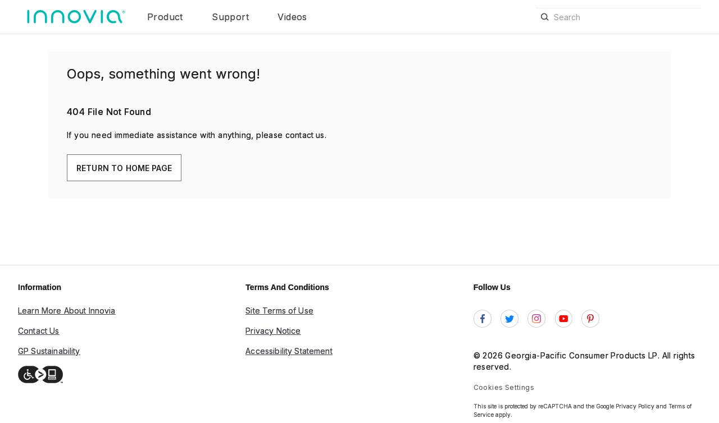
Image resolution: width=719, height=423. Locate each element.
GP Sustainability (49, 351)
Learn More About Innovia (67, 310)
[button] (190, 17)
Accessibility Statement (288, 351)
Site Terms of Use (279, 310)
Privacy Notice (273, 330)
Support (232, 16)
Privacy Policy (635, 406)
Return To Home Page (124, 168)
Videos (292, 16)
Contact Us (39, 330)
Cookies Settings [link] (504, 387)
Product (166, 16)
